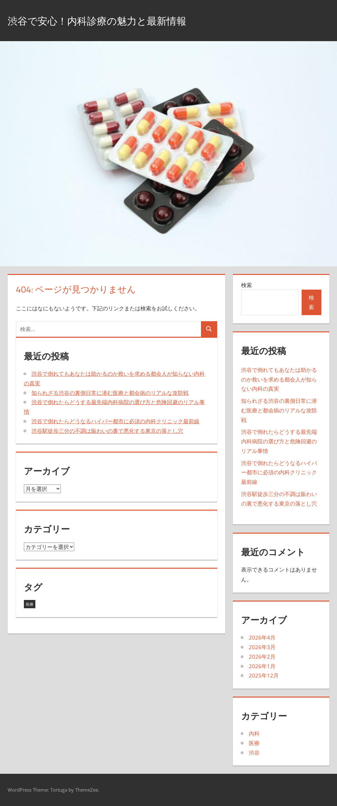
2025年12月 (264, 675)
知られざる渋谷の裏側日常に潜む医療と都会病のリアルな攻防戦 (110, 392)
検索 (246, 285)
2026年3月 (262, 647)
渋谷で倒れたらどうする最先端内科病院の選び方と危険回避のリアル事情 (279, 441)
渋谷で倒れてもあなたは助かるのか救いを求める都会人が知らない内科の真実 (279, 379)
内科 (254, 733)
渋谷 (254, 752)
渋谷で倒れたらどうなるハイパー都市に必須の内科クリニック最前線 (115, 421)
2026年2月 (262, 656)
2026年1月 (262, 666)
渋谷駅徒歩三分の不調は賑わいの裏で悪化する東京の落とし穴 (107, 430)
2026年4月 (262, 637)
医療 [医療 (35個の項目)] (29, 604)
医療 (254, 743)
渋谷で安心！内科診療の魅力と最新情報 (111, 20)
